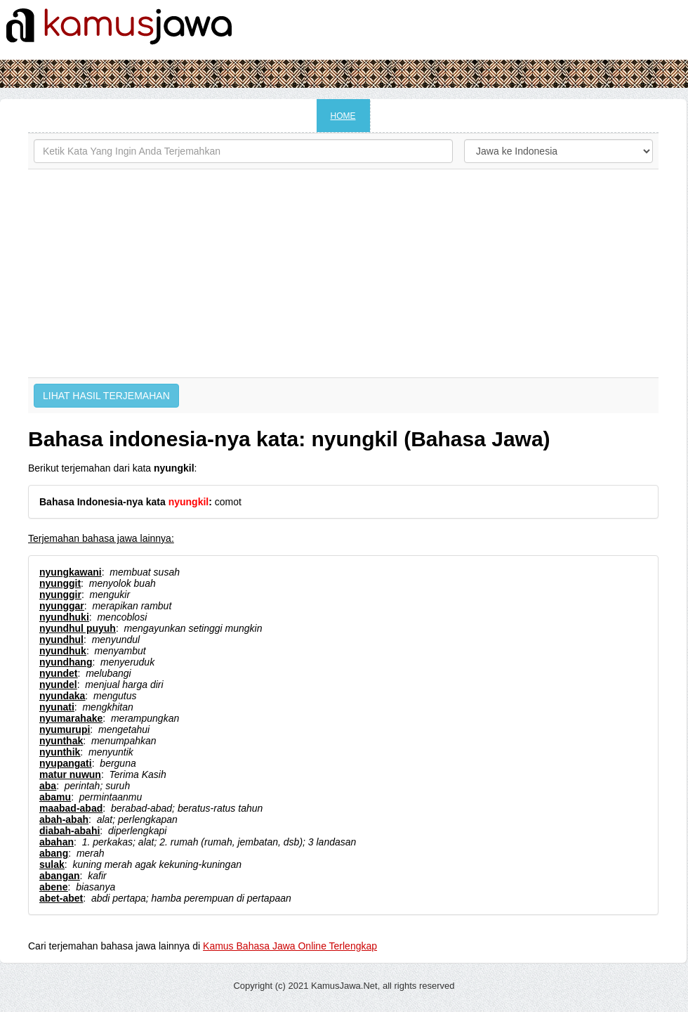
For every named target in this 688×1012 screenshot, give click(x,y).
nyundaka (62, 695)
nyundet (58, 673)
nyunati (56, 707)
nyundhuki (64, 617)
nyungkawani (70, 572)
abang (53, 853)
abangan (59, 875)
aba (47, 785)
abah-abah (63, 819)
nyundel (58, 684)
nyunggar (61, 605)
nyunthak (61, 740)
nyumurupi (64, 729)
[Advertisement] (343, 273)
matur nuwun (70, 774)
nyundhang (65, 662)
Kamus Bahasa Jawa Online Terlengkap (290, 946)
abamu (55, 797)
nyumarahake (70, 718)
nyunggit (60, 583)
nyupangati (65, 763)
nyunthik (59, 752)
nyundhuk (62, 650)
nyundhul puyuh (77, 628)
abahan (56, 842)
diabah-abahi (69, 830)
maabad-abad (70, 808)
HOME (343, 116)
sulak (52, 864)
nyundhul (61, 639)
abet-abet (61, 898)
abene (53, 887)
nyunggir (60, 594)
